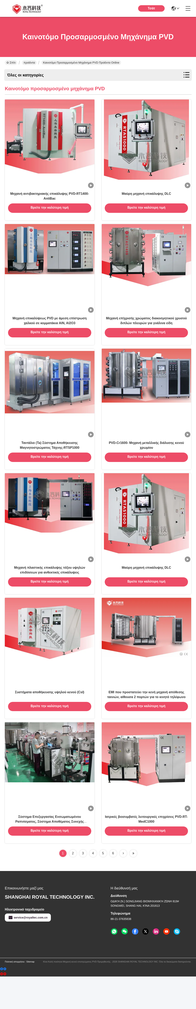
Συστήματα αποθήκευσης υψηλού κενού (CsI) (49, 718)
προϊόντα (29, 62)
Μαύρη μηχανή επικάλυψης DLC (146, 198)
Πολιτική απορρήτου (15, 994)
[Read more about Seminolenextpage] (123, 885)
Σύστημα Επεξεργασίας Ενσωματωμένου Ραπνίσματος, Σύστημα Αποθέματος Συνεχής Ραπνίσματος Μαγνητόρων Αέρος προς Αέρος (49, 853)
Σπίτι (10, 62)
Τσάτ (151, 8)
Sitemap (30, 994)
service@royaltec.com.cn (28, 950)
